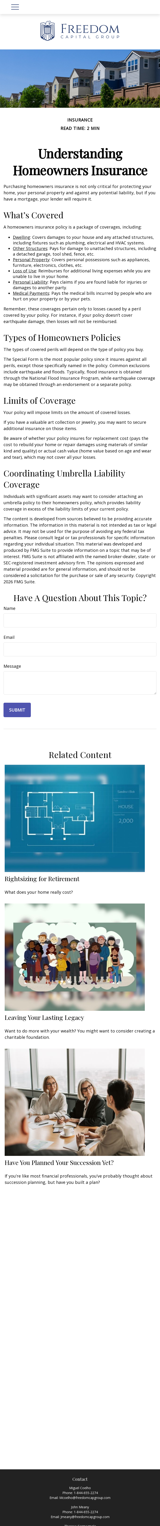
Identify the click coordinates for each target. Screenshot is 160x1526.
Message (12, 666)
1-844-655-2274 (86, 1493)
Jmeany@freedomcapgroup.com (85, 1517)
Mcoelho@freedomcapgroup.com (84, 1497)
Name (9, 608)
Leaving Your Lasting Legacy (44, 1017)
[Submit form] (17, 710)
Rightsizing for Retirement (42, 878)
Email (9, 637)
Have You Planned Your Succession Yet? (59, 1162)
